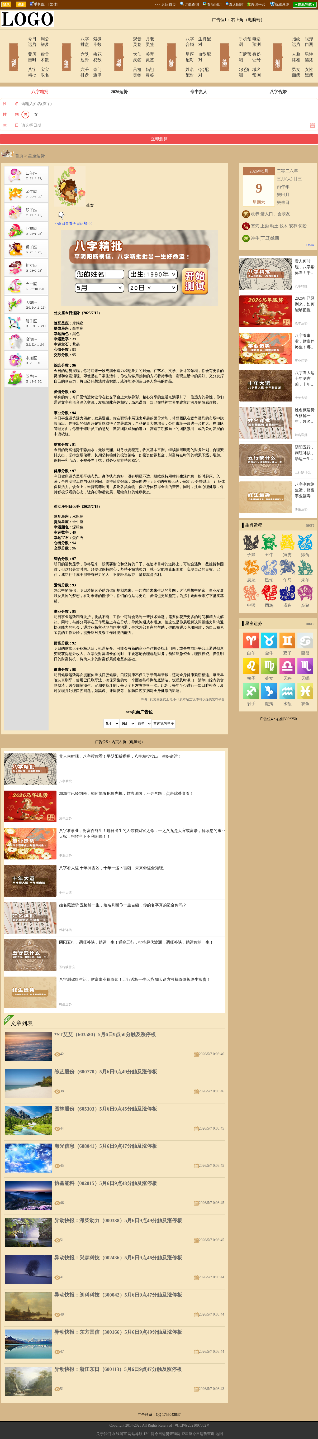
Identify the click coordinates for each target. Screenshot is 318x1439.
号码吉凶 (217, 49)
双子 (287, 636)
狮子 (251, 661)
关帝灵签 (147, 48)
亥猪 (305, 588)
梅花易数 (94, 48)
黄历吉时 (21, 48)
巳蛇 (269, 563)
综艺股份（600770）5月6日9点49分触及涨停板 (105, 1055)
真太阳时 (236, 5)
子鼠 (251, 538)
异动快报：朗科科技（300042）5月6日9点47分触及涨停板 (118, 1278)
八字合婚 (179, 39)
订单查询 (191, 5)
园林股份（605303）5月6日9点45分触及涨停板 (105, 1092)
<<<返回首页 (165, 5)
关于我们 (103, 1417)
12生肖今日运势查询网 (162, 1417)
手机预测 (232, 39)
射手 (251, 687)
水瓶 (287, 687)
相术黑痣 (270, 49)
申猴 (251, 588)
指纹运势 (285, 39)
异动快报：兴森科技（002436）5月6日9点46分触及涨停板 (118, 1241)
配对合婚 (164, 49)
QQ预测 (231, 58)
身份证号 (252, 48)
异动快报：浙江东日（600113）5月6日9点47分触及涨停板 (118, 1352)
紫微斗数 (94, 39)
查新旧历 (214, 5)
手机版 (37, 4)
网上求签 (111, 49)
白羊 (251, 636)
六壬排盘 (73, 58)
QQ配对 (199, 58)
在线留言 (119, 1417)
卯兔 (305, 538)
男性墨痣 (305, 48)
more (310, 508)
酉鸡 (269, 588)
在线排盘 (58, 49)
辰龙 (251, 563)
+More (310, 228)
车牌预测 (232, 48)
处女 (269, 661)
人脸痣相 (285, 48)
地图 (219, 1417)
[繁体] (53, 4)
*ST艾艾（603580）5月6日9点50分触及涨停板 (105, 1018)
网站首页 (6, 49)
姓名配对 (179, 58)
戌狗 (287, 588)
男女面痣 (285, 58)
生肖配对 (200, 39)
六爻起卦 (73, 48)
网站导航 (135, 1417)
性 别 (11, 98)
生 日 (11, 109)
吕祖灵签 (126, 58)
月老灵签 (147, 39)
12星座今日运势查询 (198, 1417)
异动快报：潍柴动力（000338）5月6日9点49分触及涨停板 (118, 1204)
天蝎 (305, 661)
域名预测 (252, 58)
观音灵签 (126, 39)
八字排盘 (73, 39)
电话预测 (252, 39)
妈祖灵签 (147, 58)
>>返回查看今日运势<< (73, 207)
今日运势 (21, 39)
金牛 (269, 636)
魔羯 (269, 687)
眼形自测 (305, 39)
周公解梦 (41, 39)
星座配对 (179, 48)
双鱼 (305, 687)
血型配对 (200, 48)
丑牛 (269, 538)
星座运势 (36, 139)
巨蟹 (305, 636)
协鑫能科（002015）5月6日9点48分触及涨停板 (105, 1166)
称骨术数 (41, 48)
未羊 (305, 563)
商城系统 (281, 5)
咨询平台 (258, 5)
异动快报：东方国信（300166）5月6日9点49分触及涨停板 (118, 1315)
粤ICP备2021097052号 (192, 1409)
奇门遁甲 (94, 58)
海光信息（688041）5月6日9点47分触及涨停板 (105, 1129)
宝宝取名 (41, 58)
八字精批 (21, 58)
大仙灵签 (126, 48)
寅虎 (287, 538)
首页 (19, 139)
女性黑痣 (305, 58)
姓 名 (11, 87)
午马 (287, 563)
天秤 (287, 661)
